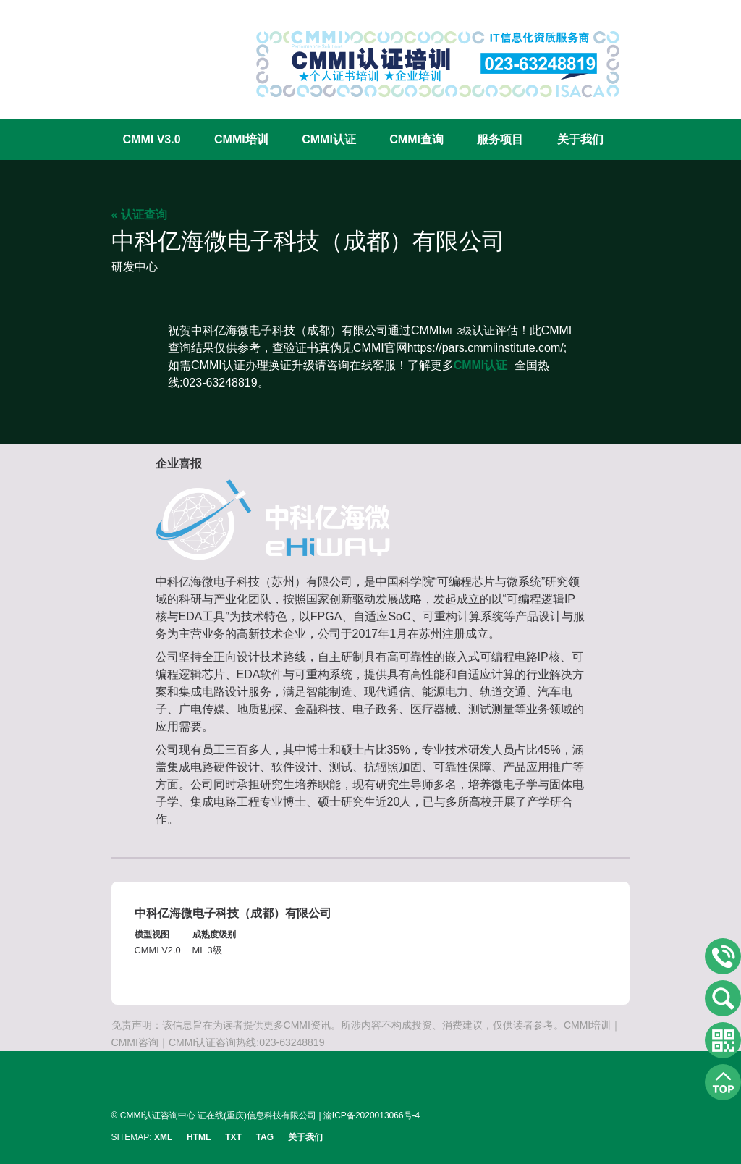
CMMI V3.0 (152, 139)
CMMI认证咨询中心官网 (158, 52)
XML (163, 1137)
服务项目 (500, 139)
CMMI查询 (416, 139)
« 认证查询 (139, 214)
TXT (233, 1137)
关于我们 (580, 139)
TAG (265, 1137)
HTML (199, 1137)
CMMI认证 (329, 139)
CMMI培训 (241, 139)
